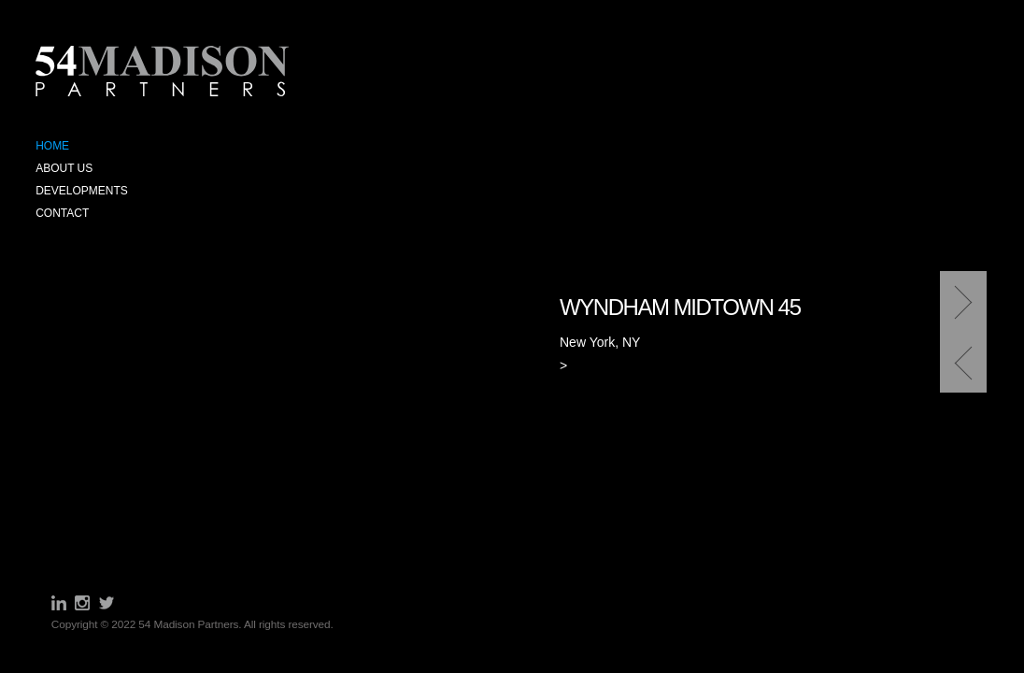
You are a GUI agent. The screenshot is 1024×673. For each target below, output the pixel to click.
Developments (82, 190)
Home (52, 145)
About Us (64, 168)
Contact (62, 213)
